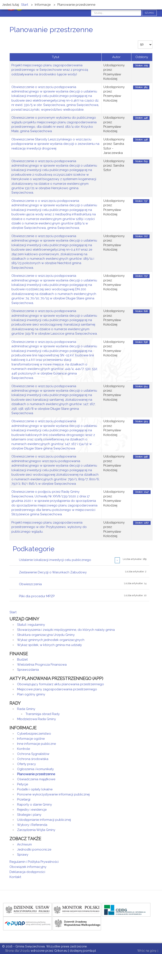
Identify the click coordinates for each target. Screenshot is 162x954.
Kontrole (23, 749)
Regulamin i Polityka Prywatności (34, 862)
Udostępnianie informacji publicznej (44, 820)
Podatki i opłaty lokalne (35, 789)
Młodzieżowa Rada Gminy (36, 719)
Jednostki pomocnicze (34, 849)
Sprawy (22, 854)
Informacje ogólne (31, 739)
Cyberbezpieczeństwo (34, 734)
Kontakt (15, 877)
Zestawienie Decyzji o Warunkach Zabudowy (53, 572)
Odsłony (141, 57)
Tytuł (55, 57)
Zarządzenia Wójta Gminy (36, 830)
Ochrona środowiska (32, 759)
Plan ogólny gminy (31, 694)
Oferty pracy (26, 764)
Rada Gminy (26, 709)
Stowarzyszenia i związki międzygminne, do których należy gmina (66, 630)
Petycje (22, 784)
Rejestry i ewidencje (32, 810)
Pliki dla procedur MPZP (37, 596)
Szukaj (149, 12)
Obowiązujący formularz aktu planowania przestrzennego (60, 684)
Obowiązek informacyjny (27, 867)
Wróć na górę (147, 951)
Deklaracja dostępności (27, 872)
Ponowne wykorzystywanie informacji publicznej (53, 794)
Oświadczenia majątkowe (36, 779)
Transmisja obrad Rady (43, 714)
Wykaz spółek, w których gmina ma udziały (49, 645)
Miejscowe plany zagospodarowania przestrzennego (57, 689)
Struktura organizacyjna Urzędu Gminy (46, 635)
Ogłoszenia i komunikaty (35, 769)
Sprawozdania (28, 670)
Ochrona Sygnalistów (33, 754)
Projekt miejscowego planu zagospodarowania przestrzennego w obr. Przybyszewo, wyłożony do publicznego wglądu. (49, 527)
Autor (116, 57)
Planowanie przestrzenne (36, 774)
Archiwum (24, 844)
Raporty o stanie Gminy (34, 804)
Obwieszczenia (30, 584)
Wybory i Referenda (32, 825)
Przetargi (23, 799)
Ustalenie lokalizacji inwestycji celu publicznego (55, 560)
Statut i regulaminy (31, 625)
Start (12, 612)
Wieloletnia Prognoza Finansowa (42, 664)
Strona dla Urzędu (17, 950)
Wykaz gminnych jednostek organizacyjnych (50, 640)
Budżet (22, 659)
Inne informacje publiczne (36, 744)
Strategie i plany (29, 815)
